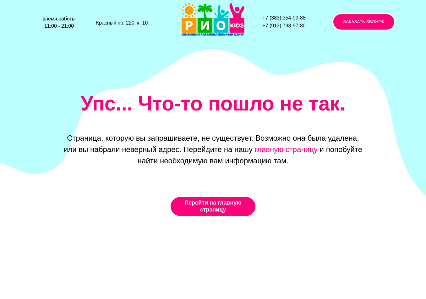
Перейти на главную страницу (213, 206)
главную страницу (286, 149)
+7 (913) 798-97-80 (283, 25)
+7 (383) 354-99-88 (283, 17)
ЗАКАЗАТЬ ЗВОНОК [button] (364, 21)
